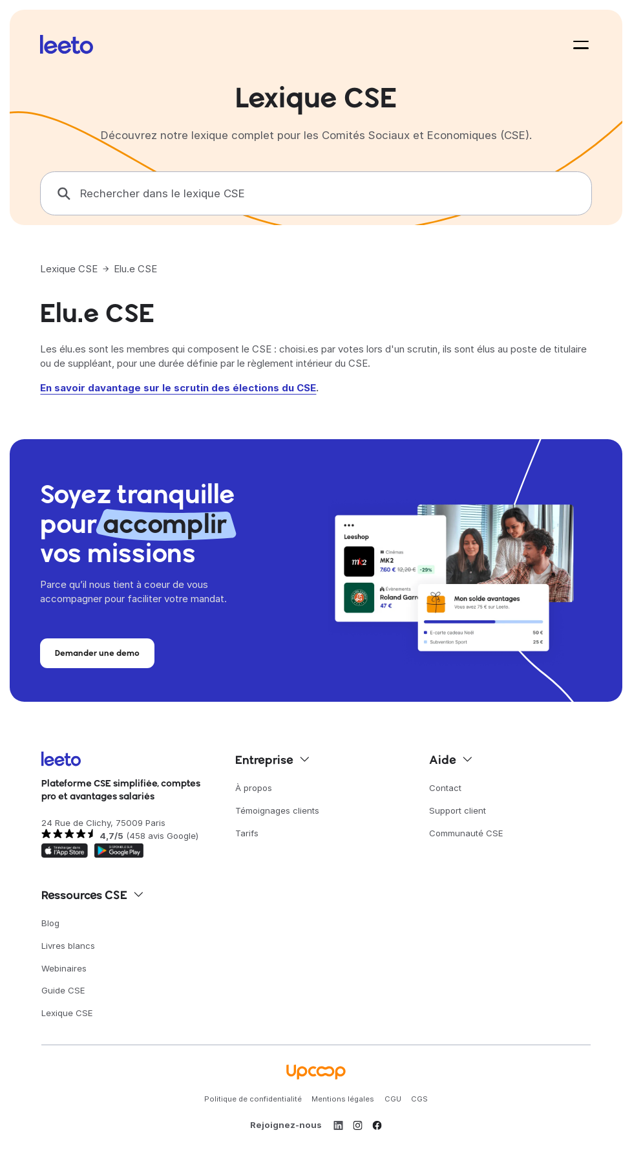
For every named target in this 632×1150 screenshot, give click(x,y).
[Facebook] (377, 1125)
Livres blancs (68, 945)
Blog (50, 923)
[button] (578, 44)
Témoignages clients (277, 810)
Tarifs (246, 833)
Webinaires (64, 968)
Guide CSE (63, 990)
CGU (392, 1098)
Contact (445, 788)
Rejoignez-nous (285, 1125)
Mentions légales (342, 1098)
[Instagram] (358, 1125)
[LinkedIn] (338, 1125)
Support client (457, 810)
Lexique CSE (69, 269)
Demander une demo (97, 652)
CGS (419, 1098)
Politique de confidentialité (253, 1098)
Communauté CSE (466, 833)
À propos (253, 788)
